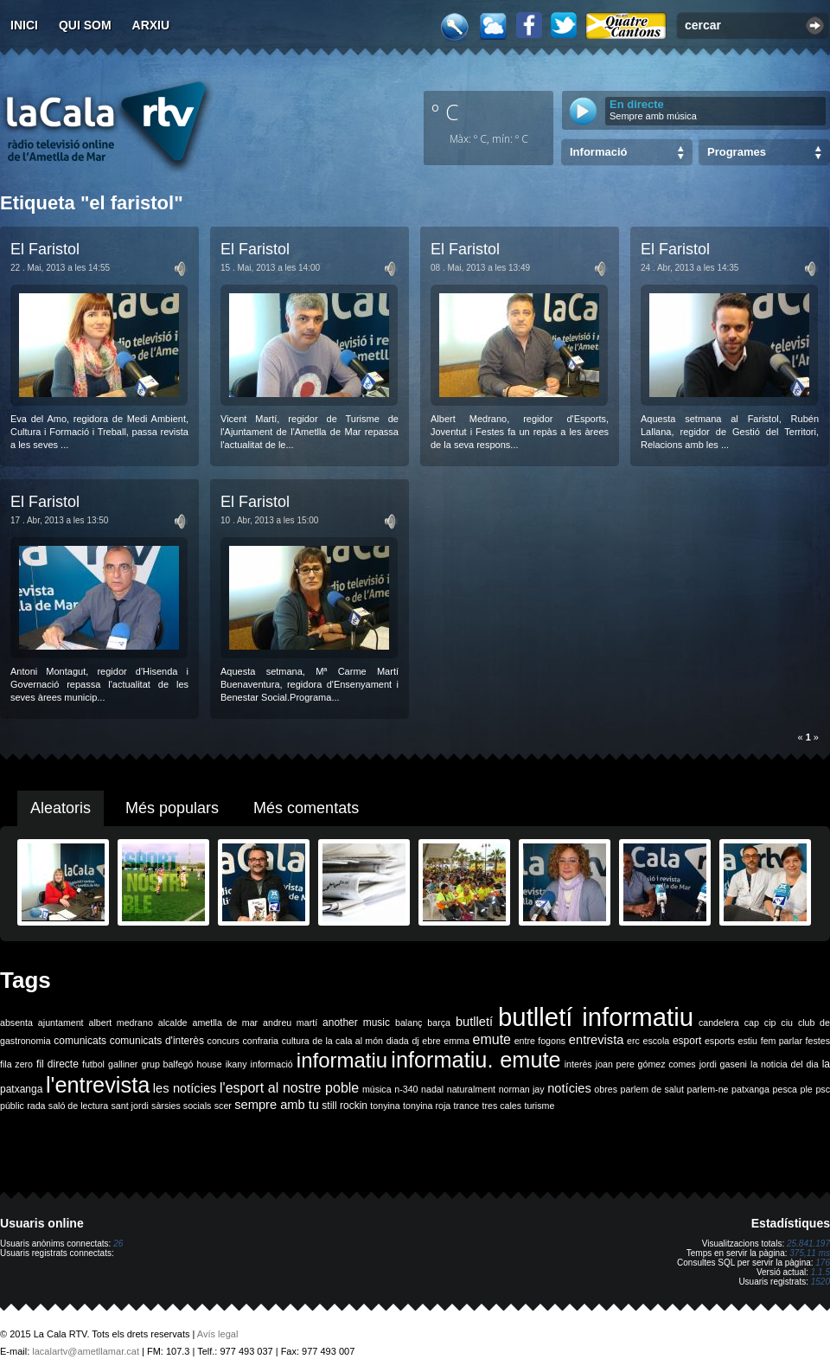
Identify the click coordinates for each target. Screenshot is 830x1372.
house (209, 1064)
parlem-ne (708, 1089)
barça (438, 1022)
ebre (431, 1040)
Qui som (85, 25)
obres (605, 1089)
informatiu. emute (475, 1060)
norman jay (522, 1089)
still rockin (344, 1106)
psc (822, 1089)
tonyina (384, 1105)
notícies (569, 1088)
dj (415, 1040)
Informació (598, 151)
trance (467, 1105)
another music (356, 1022)
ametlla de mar (225, 1022)
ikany (236, 1064)
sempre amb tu (276, 1105)
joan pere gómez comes (646, 1064)
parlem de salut (652, 1089)
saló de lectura (78, 1105)
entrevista (596, 1040)
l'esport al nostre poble (289, 1087)
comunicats (80, 1041)
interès (578, 1064)
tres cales (501, 1105)
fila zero (16, 1064)
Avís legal (218, 1334)
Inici (24, 25)
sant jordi (130, 1105)
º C (445, 111)
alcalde (173, 1022)
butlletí (474, 1022)
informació (272, 1064)
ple (807, 1089)
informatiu (342, 1060)
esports (720, 1040)
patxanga (750, 1089)
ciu (787, 1022)
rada (36, 1105)
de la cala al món (347, 1040)
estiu (748, 1040)
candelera (719, 1022)
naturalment (471, 1089)
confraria (260, 1040)
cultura (296, 1040)
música (377, 1089)
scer (223, 1105)
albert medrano (121, 1022)
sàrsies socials (181, 1105)
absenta (16, 1022)
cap (751, 1022)
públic (12, 1105)
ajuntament (61, 1022)
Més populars (172, 808)
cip (770, 1022)
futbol (93, 1064)
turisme (539, 1105)
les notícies (185, 1088)
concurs (223, 1040)
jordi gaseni (723, 1064)
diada (397, 1040)
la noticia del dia (784, 1064)
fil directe (57, 1064)
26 (118, 1243)
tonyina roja (426, 1105)
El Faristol (45, 249)
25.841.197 (808, 1243)
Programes (736, 151)
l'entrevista (98, 1085)
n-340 (406, 1089)
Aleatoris (60, 808)
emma (456, 1040)
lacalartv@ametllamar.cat (85, 1351)
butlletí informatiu (595, 1017)
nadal (432, 1089)
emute (492, 1039)
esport (687, 1041)
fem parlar (781, 1040)
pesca (785, 1089)
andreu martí (290, 1022)
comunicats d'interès (157, 1041)
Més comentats (306, 808)
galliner (122, 1064)
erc (633, 1040)
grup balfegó (167, 1064)
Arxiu (151, 25)
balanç (408, 1022)
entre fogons (540, 1040)
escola (655, 1040)
